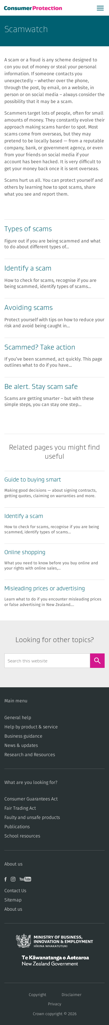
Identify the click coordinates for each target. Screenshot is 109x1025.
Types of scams (28, 229)
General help (17, 717)
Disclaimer (71, 995)
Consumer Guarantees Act (31, 799)
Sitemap (13, 900)
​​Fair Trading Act (20, 808)
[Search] (97, 660)
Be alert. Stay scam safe (41, 386)
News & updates (21, 745)
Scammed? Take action (39, 347)
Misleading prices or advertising (44, 588)
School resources (22, 836)
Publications (17, 826)
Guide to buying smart (32, 479)
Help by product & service (31, 727)
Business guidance (23, 736)
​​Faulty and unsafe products (32, 817)
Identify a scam (27, 268)
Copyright (37, 995)
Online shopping (24, 552)
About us (13, 909)
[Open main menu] (100, 8)
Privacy (54, 1004)
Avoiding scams (28, 307)
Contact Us (15, 890)
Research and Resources (29, 754)
